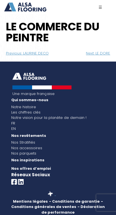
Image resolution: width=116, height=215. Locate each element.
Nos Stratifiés (23, 142)
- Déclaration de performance (73, 209)
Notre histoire (23, 107)
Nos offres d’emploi (31, 168)
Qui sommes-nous (29, 100)
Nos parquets (23, 153)
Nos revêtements (28, 135)
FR (13, 123)
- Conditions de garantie (74, 201)
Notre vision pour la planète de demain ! (48, 117)
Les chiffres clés (26, 112)
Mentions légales (30, 201)
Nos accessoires (26, 148)
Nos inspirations (27, 160)
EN (13, 128)
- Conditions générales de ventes (57, 204)
